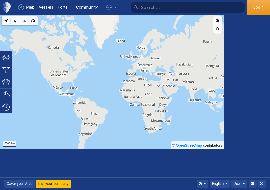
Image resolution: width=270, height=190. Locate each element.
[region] (112, 82)
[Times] (202, 184)
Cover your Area (20, 184)
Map (26, 7)
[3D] (24, 21)
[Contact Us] (252, 184)
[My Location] (6, 21)
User (237, 184)
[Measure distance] (15, 21)
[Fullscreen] (262, 184)
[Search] (193, 7)
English (218, 184)
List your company (53, 184)
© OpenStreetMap (187, 145)
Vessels (46, 7)
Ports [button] (63, 7)
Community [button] (87, 7)
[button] (111, 7)
